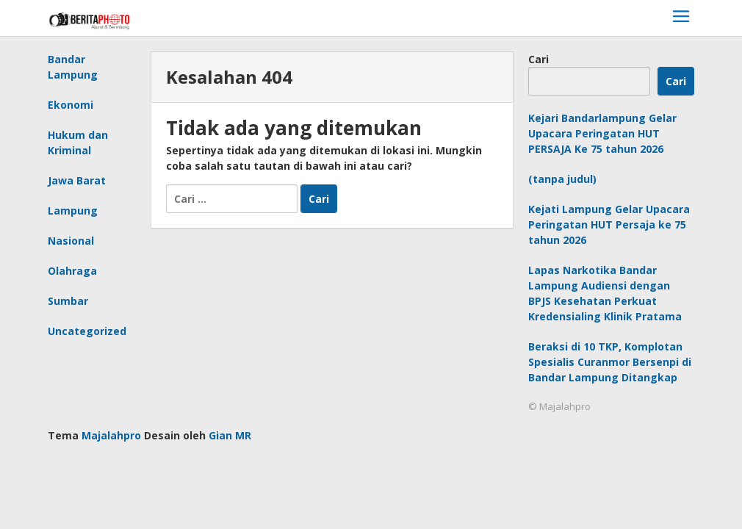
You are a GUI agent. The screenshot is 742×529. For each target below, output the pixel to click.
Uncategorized (87, 331)
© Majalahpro (559, 406)
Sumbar (68, 301)
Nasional (71, 241)
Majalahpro (111, 435)
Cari (538, 59)
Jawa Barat (77, 180)
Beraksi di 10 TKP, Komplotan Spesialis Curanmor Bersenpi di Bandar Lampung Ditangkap (609, 361)
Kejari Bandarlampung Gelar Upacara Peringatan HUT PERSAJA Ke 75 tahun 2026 (602, 133)
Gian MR (230, 435)
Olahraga (72, 271)
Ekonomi (70, 105)
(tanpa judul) (562, 179)
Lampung (73, 210)
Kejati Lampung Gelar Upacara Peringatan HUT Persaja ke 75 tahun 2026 (609, 224)
